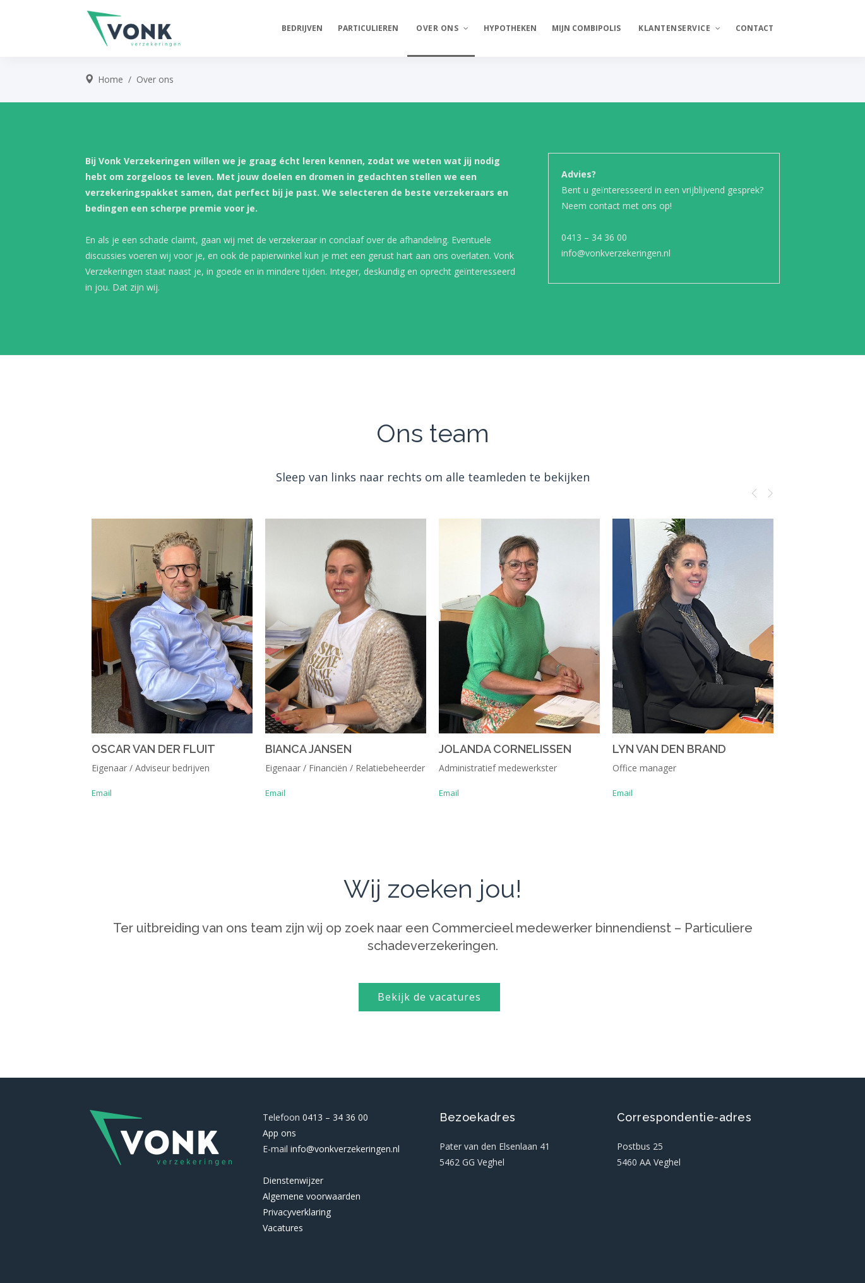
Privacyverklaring (297, 1212)
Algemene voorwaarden (312, 1196)
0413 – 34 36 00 (594, 237)
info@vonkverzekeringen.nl (616, 253)
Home (110, 79)
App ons (279, 1133)
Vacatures (283, 1228)
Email (102, 792)
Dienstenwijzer (293, 1180)
